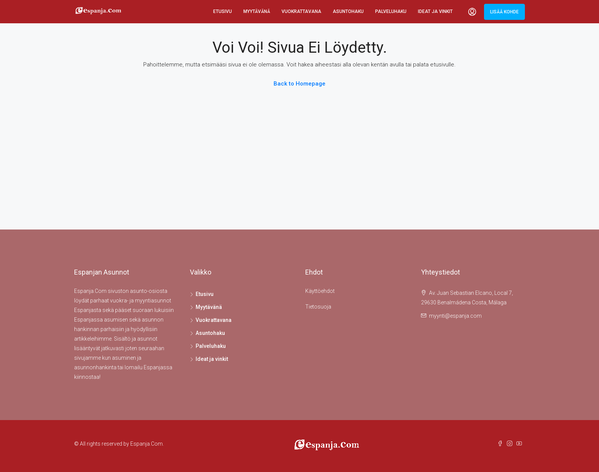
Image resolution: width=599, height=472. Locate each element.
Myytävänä (256, 11)
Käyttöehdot (320, 291)
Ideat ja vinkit (435, 11)
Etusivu (222, 11)
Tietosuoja (318, 307)
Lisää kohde (504, 12)
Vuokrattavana (301, 11)
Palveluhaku (390, 11)
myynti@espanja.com (455, 316)
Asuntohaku (348, 11)
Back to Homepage (299, 83)
